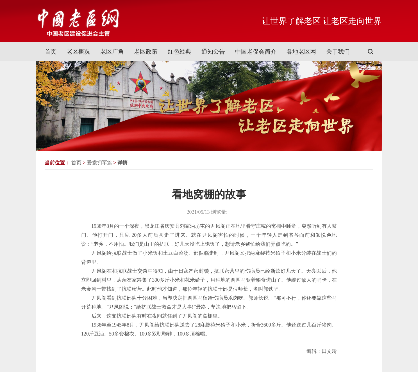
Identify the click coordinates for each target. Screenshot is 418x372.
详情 (122, 163)
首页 (50, 51)
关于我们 (338, 51)
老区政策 (146, 51)
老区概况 (78, 51)
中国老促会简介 (255, 51)
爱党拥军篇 (99, 163)
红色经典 (179, 51)
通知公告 (213, 51)
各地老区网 (301, 51)
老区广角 (112, 51)
